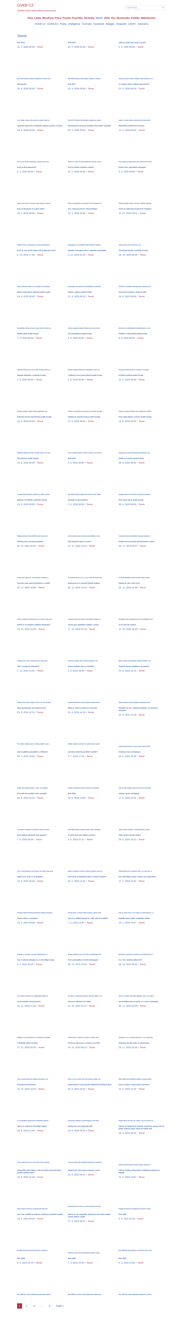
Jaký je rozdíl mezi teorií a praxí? (132, 43)
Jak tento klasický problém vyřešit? (82, 755)
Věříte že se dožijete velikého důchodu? (33, 627)
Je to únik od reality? (127, 627)
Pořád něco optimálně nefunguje (132, 168)
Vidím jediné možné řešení (130, 838)
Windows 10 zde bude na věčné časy (134, 1047)
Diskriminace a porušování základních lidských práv (89, 1089)
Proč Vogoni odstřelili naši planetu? (32, 838)
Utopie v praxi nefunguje (129, 797)
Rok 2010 (72, 460)
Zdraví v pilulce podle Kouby (80, 293)
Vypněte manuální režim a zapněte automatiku (87, 251)
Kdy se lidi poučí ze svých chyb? (31, 210)
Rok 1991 (122, 1263)
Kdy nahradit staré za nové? (79, 544)
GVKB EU (51, 24)
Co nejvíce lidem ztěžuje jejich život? (134, 84)
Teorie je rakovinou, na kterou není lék (84, 1047)
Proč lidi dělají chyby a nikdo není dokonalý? (137, 880)
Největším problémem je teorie (131, 126)
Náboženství (149, 18)
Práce (57, 18)
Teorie (99, 18)
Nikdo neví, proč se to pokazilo (30, 880)
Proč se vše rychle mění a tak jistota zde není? (36, 251)
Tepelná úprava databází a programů (134, 669)
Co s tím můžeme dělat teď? (130, 964)
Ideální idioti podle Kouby (28, 335)
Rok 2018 (72, 43)
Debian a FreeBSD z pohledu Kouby (32, 502)
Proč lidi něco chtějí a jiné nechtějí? (32, 797)
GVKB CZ (38, 24)
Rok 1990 (72, 1263)
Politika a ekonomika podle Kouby (133, 335)
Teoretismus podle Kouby (28, 460)
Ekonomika (124, 18)
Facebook (99, 24)
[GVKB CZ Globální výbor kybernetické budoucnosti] (36, 7)
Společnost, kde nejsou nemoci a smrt (84, 1175)
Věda (107, 18)
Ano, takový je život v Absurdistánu (82, 210)
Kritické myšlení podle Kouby (131, 377)
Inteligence (73, 24)
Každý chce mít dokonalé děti (80, 1131)
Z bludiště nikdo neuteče (27, 1047)
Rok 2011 (72, 84)
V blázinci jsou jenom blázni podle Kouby (85, 377)
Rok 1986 (21, 1263)
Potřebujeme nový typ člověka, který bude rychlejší (89, 126)
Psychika (76, 18)
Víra (113, 18)
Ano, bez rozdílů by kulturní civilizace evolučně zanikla (40, 1219)
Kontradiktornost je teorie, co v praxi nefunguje (138, 1005)
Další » (60, 1311)
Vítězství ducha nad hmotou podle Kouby (34, 418)
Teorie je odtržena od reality (79, 1005)
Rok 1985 (122, 1219)
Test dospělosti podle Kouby (80, 335)
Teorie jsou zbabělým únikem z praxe (83, 627)
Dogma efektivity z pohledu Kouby (31, 377)
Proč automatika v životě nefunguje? (83, 964)
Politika (136, 18)
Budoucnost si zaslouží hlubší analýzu (84, 585)
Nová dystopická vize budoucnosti (31, 711)
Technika (88, 18)
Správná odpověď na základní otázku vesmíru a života (39, 126)
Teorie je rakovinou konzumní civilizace (135, 210)
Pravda (66, 18)
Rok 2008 (72, 797)
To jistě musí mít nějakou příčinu (81, 838)
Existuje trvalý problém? (78, 502)
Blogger (110, 24)
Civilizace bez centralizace (130, 755)
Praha (62, 24)
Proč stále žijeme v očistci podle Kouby (135, 418)
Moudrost (46, 18)
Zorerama (144, 24)
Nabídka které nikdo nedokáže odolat (134, 922)
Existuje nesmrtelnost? (26, 1089)
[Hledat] (143, 7)
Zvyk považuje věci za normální (81, 669)
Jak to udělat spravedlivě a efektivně (32, 755)
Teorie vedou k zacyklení (27, 922)
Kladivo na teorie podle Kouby (131, 460)
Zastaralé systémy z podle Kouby (132, 293)
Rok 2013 (21, 43)
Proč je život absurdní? (26, 168)
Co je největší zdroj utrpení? (29, 1005)
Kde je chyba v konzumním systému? (134, 1089)
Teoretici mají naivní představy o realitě (33, 585)
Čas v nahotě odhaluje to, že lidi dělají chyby (35, 964)
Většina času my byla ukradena (30, 544)
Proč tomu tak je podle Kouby (131, 502)
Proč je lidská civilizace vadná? (81, 168)
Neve (20, 1324)
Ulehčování (21, 84)
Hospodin (122, 24)
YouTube (87, 24)
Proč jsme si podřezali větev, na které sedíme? (87, 880)
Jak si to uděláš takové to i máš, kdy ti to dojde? (88, 922)
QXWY (133, 24)
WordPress (41, 1324)
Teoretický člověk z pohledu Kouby (133, 251)
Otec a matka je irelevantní (28, 669)
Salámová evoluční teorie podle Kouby (84, 418)
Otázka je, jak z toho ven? (129, 585)
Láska (36, 18)
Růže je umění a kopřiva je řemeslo (82, 711)
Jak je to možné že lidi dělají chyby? (32, 1131)
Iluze (28, 18)
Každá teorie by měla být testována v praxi (136, 544)
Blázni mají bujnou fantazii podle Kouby (33, 293)
